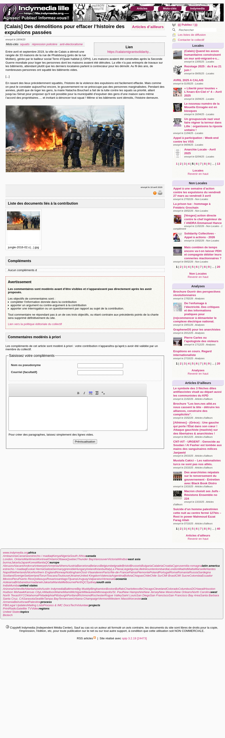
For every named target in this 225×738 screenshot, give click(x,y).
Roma (173, 572)
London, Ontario (13, 559)
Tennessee (66, 598)
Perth (78, 582)
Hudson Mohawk (14, 592)
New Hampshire (133, 592)
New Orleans (183, 592)
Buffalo (119, 588)
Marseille (200, 569)
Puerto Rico (26, 579)
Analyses (198, 286)
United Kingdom (89, 575)
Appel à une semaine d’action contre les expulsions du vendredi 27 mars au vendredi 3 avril (197, 192)
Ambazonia (10, 556)
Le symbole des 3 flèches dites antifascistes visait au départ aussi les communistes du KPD (197, 392)
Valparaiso (95, 579)
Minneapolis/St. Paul (109, 592)
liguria (134, 569)
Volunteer (82, 605)
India (6, 585)
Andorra (28, 565)
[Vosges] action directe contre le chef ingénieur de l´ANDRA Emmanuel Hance (203, 219)
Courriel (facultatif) (24, 372)
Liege (126, 569)
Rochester (98, 595)
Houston (209, 588)
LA (42, 592)
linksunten (149, 569)
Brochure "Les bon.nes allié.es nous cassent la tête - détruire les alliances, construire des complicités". (196, 409)
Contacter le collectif (191, 39)
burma (7, 562)
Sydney (91, 582)
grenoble (70, 569)
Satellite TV (23, 608)
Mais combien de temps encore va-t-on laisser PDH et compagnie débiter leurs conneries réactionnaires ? (202, 253)
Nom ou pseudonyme (26, 365)
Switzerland (31, 575)
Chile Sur (156, 575)
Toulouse (63, 575)
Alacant (18, 565)
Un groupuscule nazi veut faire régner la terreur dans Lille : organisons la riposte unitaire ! (203, 124)
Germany (58, 569)
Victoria (112, 559)
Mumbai (14, 585)
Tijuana (72, 579)
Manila (40, 562)
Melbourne (68, 582)
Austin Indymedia (53, 588)
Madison (49, 592)
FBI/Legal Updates (15, 605)
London (173, 569)
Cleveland (159, 588)
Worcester (134, 598)
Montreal (42, 559)
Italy (108, 569)
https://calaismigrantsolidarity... (129, 52)
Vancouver (101, 559)
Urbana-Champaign (85, 598)
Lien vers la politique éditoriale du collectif (35, 324)
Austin (38, 588)
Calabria (157, 565)
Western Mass (118, 598)
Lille (140, 569)
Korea (33, 562)
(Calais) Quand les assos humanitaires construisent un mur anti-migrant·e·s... (202, 54)
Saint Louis (129, 595)
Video (35, 608)
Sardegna (204, 572)
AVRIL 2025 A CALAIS (188, 80)
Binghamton (98, 588)
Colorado (172, 588)
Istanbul (100, 569)
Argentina (118, 575)
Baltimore (70, 588)
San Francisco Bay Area (184, 595)
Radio (12, 608)
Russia (193, 572)
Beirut (18, 602)
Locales (198, 45)
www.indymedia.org (15, 552)
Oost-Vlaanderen (92, 572)
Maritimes (30, 559)
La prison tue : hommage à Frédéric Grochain (192, 205)
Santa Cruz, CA (13, 598)
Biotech (8, 615)
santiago (62, 579)
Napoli (7, 572)
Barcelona (83, 565)
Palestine (35, 602)
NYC (21, 595)
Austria (72, 565)
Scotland (8, 575)
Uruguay (82, 579)
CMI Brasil (168, 575)
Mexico (7, 579)
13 (218, 163)
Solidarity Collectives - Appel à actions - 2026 (200, 235)
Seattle (39, 598)
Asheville (18, 588)
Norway (61, 572)
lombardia (162, 569)
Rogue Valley (113, 595)
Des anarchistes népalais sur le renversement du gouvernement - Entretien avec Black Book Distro (202, 478)
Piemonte (143, 572)
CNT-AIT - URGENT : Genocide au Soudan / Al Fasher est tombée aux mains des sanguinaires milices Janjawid (197, 447)
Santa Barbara (209, 595)
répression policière (45, 44)
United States (11, 611)
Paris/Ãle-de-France (116, 572)
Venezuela (109, 579)
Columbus (184, 588)
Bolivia (128, 575)
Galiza (48, 569)
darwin (38, 582)
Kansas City (32, 592)
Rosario (52, 579)
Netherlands (19, 572)
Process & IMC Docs (56, 605)
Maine (59, 592)
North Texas (10, 595)
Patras (133, 572)
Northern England (44, 572)
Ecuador (207, 575)
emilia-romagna (192, 565)
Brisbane (20, 582)
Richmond (84, 595)
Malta (191, 569)
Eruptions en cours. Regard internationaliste (192, 353)
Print (6, 608)
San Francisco (159, 595)
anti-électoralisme (71, 44)
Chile (146, 575)
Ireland (90, 569)
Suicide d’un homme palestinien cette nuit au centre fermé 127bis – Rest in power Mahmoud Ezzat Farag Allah (197, 514)
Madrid (182, 569)
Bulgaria (146, 565)
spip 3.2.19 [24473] (134, 638)
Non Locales (198, 183)
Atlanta (29, 588)
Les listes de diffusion (192, 34)
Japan (25, 562)
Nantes (211, 569)
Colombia (195, 575)
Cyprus (177, 565)
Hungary (80, 569)
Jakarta (16, 562)
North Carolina (201, 592)
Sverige (19, 575)
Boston (110, 588)
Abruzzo (8, 565)
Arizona (8, 588)
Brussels (135, 565)
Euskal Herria (35, 569)
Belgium (105, 565)
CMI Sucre (182, 575)
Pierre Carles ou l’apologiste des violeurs (201, 339)
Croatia (167, 565)
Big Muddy (83, 588)
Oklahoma (31, 595)
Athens (63, 565)
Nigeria (65, 556)
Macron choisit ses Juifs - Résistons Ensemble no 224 (202, 495)
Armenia (53, 565)
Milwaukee (89, 592)
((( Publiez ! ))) (187, 24)
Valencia (106, 575)
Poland (154, 572)
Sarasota (29, 598)
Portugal (164, 572)
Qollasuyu (40, 579)
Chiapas (138, 575)
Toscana (52, 575)
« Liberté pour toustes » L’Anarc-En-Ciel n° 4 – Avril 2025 (203, 92)
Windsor (122, 559)
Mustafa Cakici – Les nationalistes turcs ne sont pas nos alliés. (197, 462)
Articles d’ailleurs (198, 383)
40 (218, 528)
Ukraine (74, 575)
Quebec (72, 559)
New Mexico (167, 592)
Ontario (53, 559)
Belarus (95, 565)
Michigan (76, 592)
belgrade (116, 565)
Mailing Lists (35, 605)
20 (218, 266)
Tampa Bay (51, 598)
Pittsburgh (60, 595)
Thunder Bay (85, 559)
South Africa (78, 556)
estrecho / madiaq (40, 556)
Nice (30, 572)
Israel (25, 602)
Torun (43, 575)
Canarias (23, 556)
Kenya (56, 556)
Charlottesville (133, 588)
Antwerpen (41, 565)
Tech (73, 605)
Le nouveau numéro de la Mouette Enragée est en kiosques (202, 107)
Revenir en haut (198, 173)
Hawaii (200, 588)
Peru (15, 579)
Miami (67, 592)
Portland (72, 595)
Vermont (103, 598)
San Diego (143, 595)
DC (193, 588)
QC (47, 562)
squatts (25, 44)
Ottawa (62, 559)
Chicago (147, 588)
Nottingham (73, 572)
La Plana (117, 569)
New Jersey (151, 592)
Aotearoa (9, 582)
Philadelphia (46, 595)
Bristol (126, 565)
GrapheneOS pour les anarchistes (196, 329)
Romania (183, 572)
